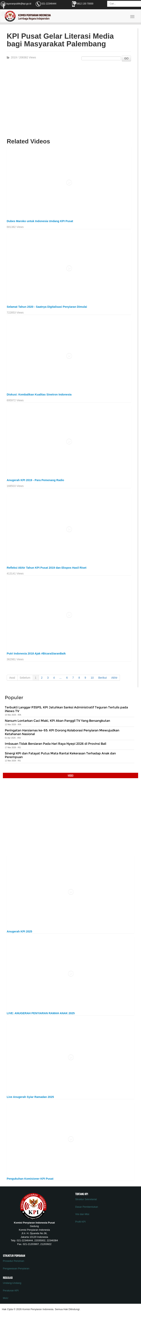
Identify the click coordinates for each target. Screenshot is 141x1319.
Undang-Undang (12, 1283)
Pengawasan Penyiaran (16, 1268)
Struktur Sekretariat (86, 1199)
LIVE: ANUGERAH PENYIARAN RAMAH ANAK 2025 (41, 1013)
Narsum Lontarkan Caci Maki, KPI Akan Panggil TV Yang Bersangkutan (57, 721)
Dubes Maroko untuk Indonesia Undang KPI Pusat (40, 221)
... (60, 677)
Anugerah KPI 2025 (19, 931)
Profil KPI (80, 1221)
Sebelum (25, 677)
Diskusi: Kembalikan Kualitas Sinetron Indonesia (39, 394)
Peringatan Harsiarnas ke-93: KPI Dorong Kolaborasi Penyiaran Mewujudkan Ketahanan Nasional (62, 732)
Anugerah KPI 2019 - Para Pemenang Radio (35, 480)
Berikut (102, 677)
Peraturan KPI (11, 1290)
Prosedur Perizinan (13, 1260)
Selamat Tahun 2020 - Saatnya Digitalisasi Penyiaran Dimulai (47, 306)
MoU (5, 1298)
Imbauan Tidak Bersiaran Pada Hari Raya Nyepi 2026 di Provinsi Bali (55, 744)
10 (92, 677)
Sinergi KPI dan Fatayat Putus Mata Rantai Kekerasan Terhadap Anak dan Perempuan (60, 755)
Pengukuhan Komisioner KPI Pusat (30, 1178)
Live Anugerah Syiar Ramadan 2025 (30, 1096)
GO (126, 58)
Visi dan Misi (82, 1214)
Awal (12, 677)
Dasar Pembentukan (86, 1206)
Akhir (114, 677)
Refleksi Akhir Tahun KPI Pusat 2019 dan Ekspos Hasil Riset (46, 567)
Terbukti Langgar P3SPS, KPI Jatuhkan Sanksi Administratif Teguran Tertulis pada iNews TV (66, 709)
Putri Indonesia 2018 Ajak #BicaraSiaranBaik (36, 653)
